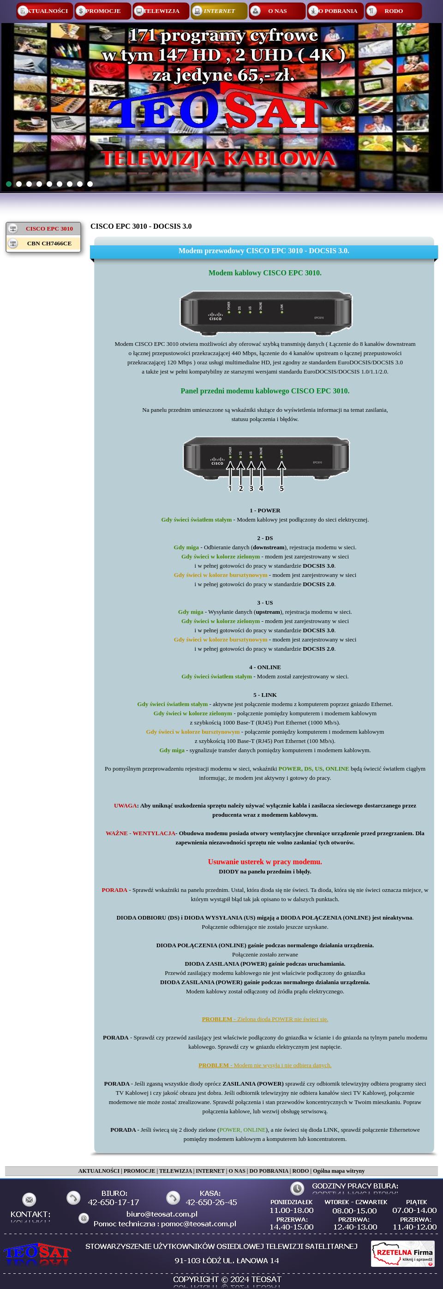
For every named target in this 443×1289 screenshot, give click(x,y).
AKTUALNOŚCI (99, 1171)
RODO (300, 1171)
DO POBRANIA (268, 1171)
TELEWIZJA (175, 1171)
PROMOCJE (140, 1171)
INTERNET (210, 1171)
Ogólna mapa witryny (339, 1171)
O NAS (236, 1171)
